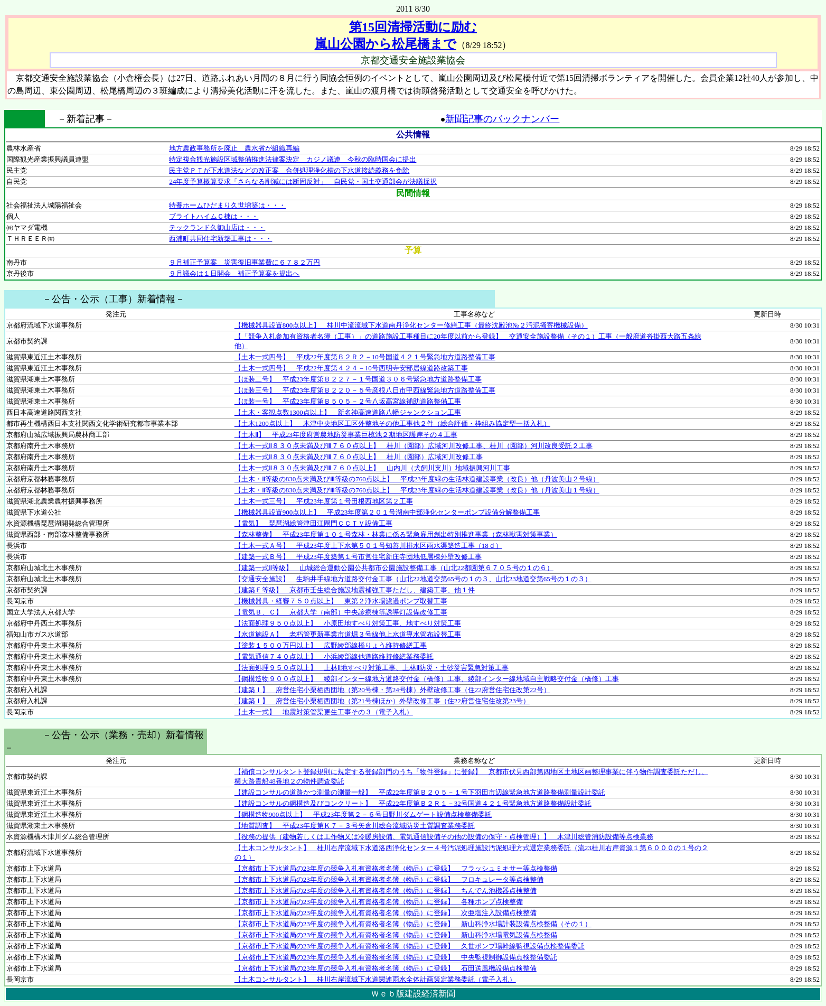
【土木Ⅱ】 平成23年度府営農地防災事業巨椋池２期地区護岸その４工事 (345, 435)
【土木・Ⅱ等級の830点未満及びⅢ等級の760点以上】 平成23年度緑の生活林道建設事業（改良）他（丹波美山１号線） (416, 490)
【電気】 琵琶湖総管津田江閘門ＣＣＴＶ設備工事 (313, 523)
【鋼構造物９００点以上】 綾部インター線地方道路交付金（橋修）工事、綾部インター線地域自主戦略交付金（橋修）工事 (426, 679)
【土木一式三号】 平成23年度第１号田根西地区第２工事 (323, 501)
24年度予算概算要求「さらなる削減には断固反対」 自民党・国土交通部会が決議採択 (303, 181)
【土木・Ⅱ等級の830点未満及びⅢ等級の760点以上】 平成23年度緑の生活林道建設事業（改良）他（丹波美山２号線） (416, 479)
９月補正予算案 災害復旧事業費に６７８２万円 (244, 262)
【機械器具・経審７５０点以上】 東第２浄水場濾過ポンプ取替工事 (340, 601)
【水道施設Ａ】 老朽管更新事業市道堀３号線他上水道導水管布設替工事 (347, 634)
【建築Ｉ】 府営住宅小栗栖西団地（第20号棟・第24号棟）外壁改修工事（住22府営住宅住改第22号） (392, 690)
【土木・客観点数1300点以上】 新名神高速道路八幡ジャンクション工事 (347, 412)
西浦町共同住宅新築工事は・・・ (220, 239)
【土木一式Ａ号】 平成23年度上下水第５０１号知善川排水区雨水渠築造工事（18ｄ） (368, 545)
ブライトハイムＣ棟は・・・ (213, 216)
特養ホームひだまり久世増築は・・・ (227, 205)
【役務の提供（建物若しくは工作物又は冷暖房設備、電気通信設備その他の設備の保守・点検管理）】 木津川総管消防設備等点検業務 (443, 837)
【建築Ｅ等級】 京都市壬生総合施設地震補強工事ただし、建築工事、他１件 (354, 590)
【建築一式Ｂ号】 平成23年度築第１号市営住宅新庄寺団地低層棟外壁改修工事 (358, 557)
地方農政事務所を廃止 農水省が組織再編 (234, 148)
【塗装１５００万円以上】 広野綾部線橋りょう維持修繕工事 (330, 645)
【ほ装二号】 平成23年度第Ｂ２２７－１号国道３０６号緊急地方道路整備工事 (358, 379)
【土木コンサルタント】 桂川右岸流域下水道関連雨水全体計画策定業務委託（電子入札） (375, 979)
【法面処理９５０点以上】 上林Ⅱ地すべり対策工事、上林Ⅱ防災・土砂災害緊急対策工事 (371, 668)
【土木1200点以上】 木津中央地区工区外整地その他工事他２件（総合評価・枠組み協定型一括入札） (392, 423)
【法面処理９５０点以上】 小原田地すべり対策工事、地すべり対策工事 (347, 623)
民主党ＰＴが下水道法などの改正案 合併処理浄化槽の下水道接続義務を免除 (289, 170)
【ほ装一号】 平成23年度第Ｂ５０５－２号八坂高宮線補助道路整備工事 (347, 401)
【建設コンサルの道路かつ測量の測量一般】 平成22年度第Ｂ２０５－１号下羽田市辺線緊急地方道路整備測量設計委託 (419, 792)
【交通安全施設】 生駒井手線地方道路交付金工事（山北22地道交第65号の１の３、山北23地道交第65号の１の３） (413, 579)
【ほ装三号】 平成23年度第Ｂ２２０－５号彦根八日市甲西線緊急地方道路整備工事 (364, 390)
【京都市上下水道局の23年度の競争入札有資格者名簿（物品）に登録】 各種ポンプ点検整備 (378, 902)
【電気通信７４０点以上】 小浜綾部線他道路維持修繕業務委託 (334, 656)
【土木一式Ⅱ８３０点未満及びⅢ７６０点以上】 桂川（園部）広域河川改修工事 (358, 457)
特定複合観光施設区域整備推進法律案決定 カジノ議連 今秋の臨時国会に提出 (292, 159)
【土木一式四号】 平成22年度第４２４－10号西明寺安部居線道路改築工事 (351, 368)
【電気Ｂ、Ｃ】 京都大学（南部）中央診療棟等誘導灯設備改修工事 (340, 612)
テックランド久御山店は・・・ (217, 227)
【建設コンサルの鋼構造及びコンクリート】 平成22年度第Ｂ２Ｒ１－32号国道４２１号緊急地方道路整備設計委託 (413, 803)
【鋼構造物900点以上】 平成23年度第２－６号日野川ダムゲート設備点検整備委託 (363, 814)
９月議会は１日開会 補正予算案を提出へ (234, 273)
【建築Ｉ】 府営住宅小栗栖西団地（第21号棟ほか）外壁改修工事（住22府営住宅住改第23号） (382, 701)
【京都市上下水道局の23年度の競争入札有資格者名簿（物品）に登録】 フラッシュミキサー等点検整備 (395, 868)
